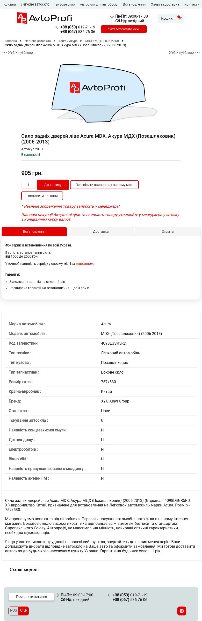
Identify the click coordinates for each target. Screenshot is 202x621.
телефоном (84, 264)
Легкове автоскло (35, 4)
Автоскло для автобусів (99, 4)
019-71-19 (77, 27)
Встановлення (134, 4)
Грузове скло (64, 4)
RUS (13, 610)
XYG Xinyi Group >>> (184, 53)
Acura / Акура (68, 41)
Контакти (191, 4)
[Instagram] (181, 611)
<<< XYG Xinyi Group (17, 53)
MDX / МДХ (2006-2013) (102, 41)
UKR (23, 610)
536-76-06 (77, 31)
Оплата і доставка (165, 4)
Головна (9, 4)
